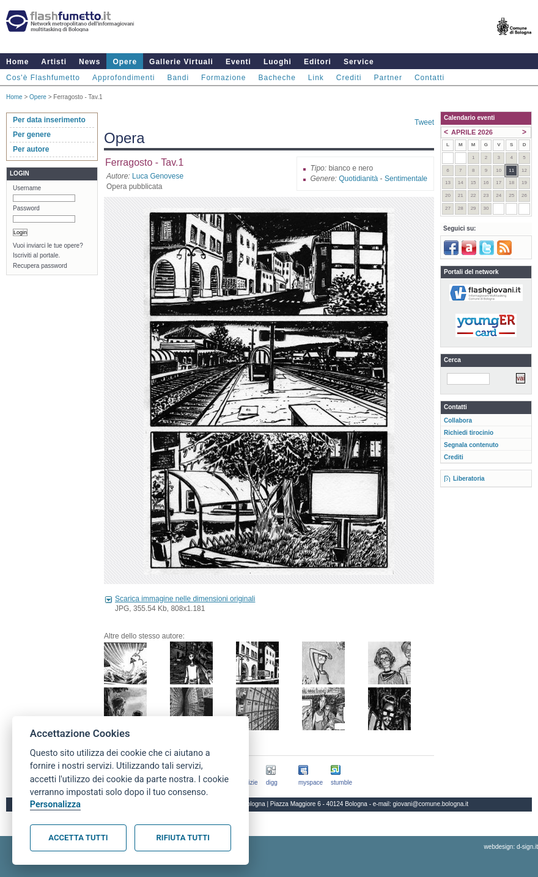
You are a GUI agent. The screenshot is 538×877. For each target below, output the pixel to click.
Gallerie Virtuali (181, 61)
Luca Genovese (157, 176)
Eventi (238, 61)
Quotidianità (358, 178)
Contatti (429, 77)
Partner (388, 77)
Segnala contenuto (471, 445)
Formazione (223, 77)
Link (316, 77)
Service (359, 61)
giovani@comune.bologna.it (431, 804)
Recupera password (40, 265)
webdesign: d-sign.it (511, 846)
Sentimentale (406, 178)
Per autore (31, 149)
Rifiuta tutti (183, 837)
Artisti (54, 61)
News (89, 61)
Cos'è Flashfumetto (43, 77)
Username (27, 188)
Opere (124, 61)
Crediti (349, 77)
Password (26, 208)
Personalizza (55, 804)
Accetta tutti (78, 837)
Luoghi (277, 61)
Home (17, 61)
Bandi (178, 77)
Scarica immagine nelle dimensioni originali (185, 598)
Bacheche (276, 77)
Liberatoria (469, 478)
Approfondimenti (123, 77)
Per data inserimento (49, 120)
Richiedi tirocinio (468, 432)
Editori (317, 61)
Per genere (32, 134)
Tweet (424, 122)
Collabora (458, 420)
